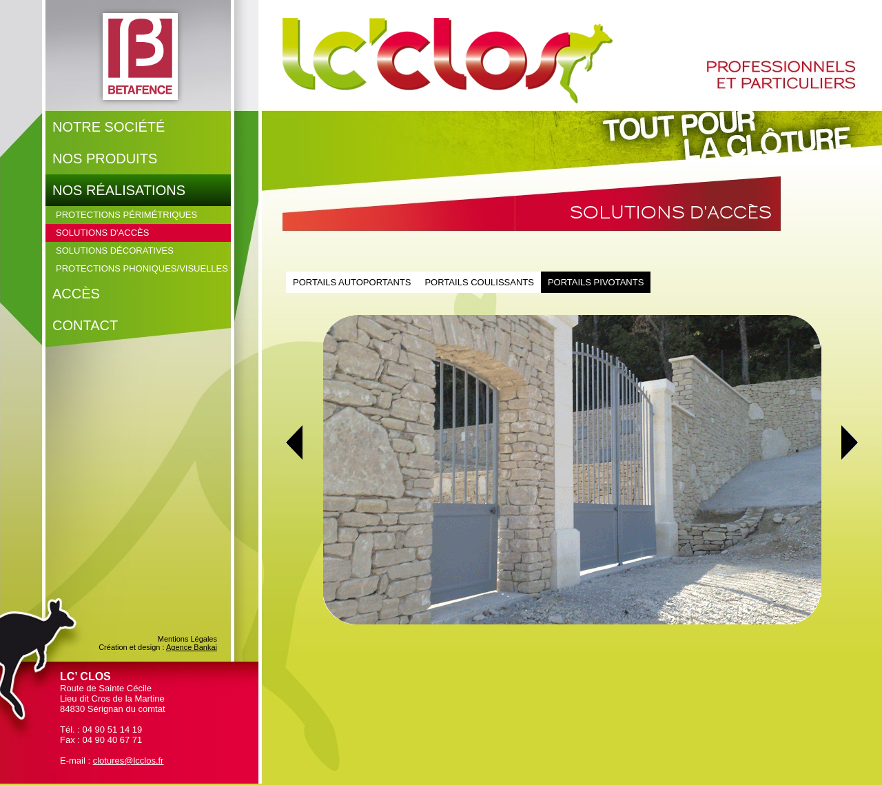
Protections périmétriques (126, 215)
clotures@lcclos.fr (128, 760)
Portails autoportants (352, 282)
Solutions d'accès (102, 232)
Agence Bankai (191, 647)
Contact (85, 325)
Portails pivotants (596, 282)
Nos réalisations (118, 190)
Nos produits (104, 158)
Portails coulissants (478, 282)
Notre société (108, 126)
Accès (76, 293)
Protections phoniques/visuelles (142, 268)
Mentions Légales (187, 639)
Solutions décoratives (115, 250)
